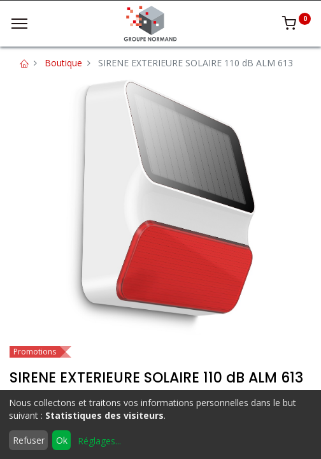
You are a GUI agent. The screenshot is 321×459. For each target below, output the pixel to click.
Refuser (29, 440)
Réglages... (99, 441)
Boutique (63, 63)
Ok (62, 440)
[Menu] (19, 23)
